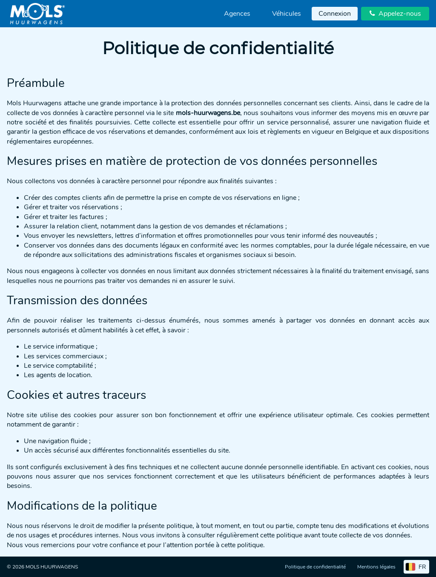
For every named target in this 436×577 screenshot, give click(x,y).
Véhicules (286, 13)
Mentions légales (376, 566)
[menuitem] (237, 13)
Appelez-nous (395, 13)
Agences (237, 13)
